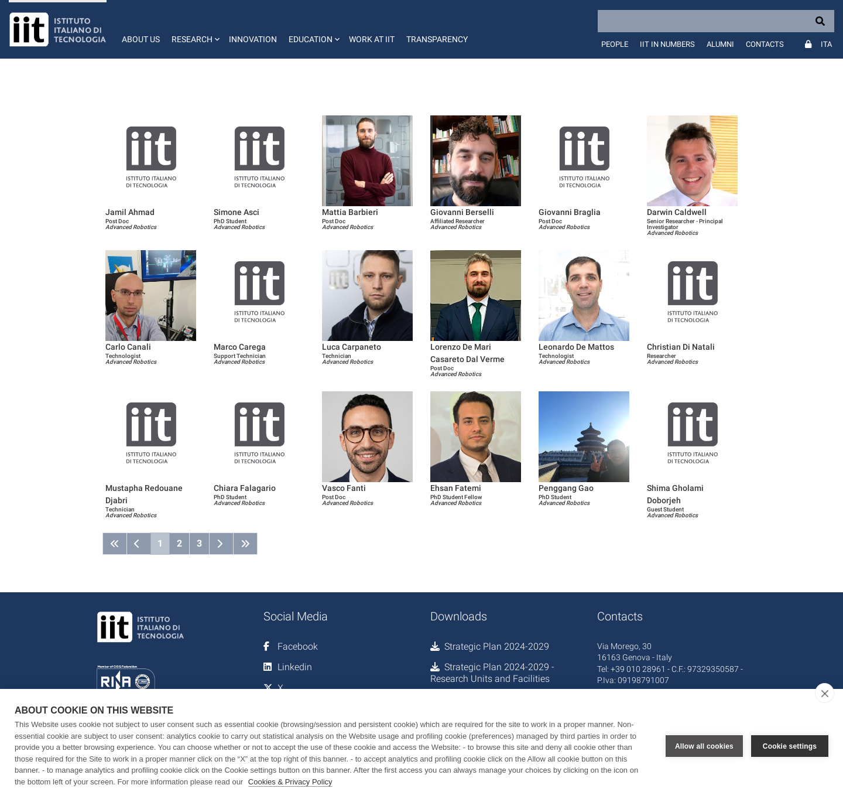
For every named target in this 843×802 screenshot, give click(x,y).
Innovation (253, 39)
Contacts (765, 44)
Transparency (437, 39)
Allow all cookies (704, 746)
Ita (826, 44)
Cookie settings (790, 746)
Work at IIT (372, 39)
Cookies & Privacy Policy (290, 781)
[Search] (716, 21)
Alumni (720, 44)
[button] (194, 29)
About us (141, 39)
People (614, 44)
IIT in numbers (667, 44)
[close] (824, 693)
